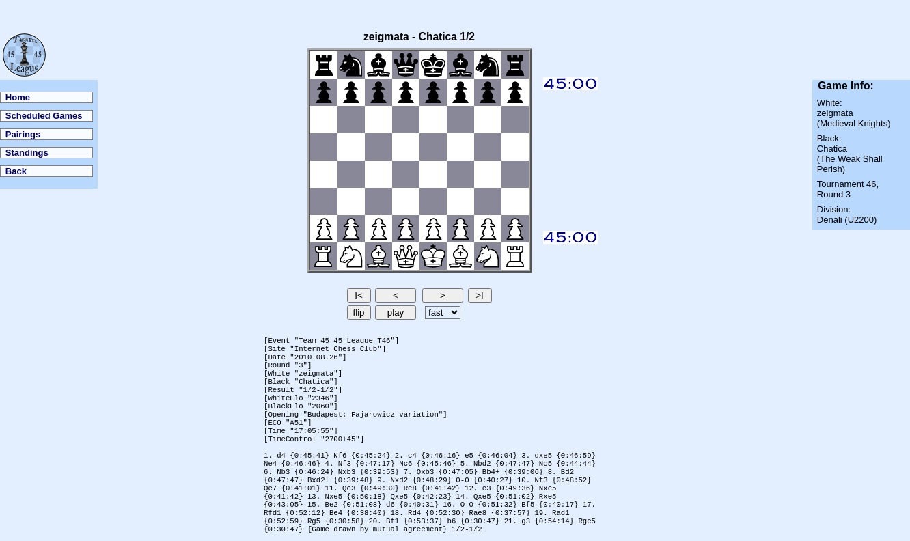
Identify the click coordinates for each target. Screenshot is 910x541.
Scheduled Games (44, 116)
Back (16, 171)
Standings (27, 153)
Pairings (22, 134)
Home (17, 97)
